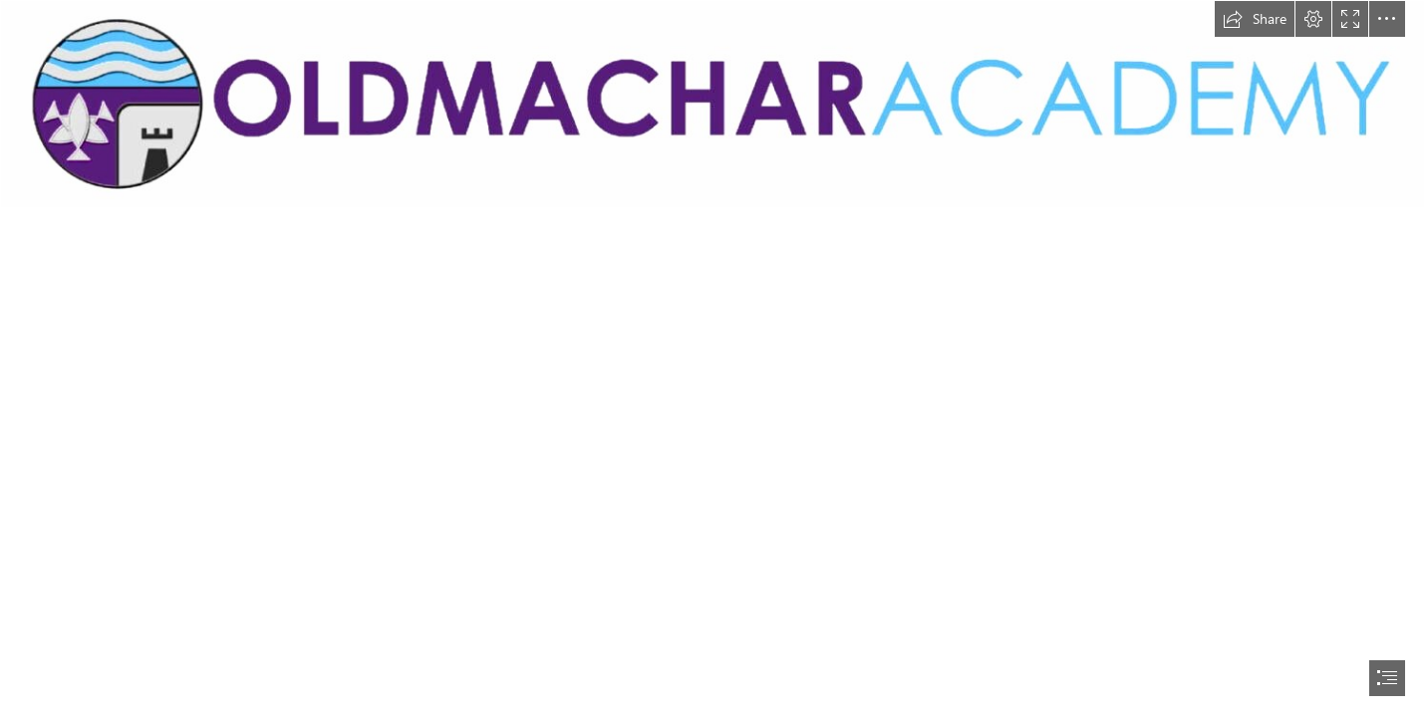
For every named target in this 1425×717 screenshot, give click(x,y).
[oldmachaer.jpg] (712, 104)
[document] (712, 358)
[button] (1254, 19)
